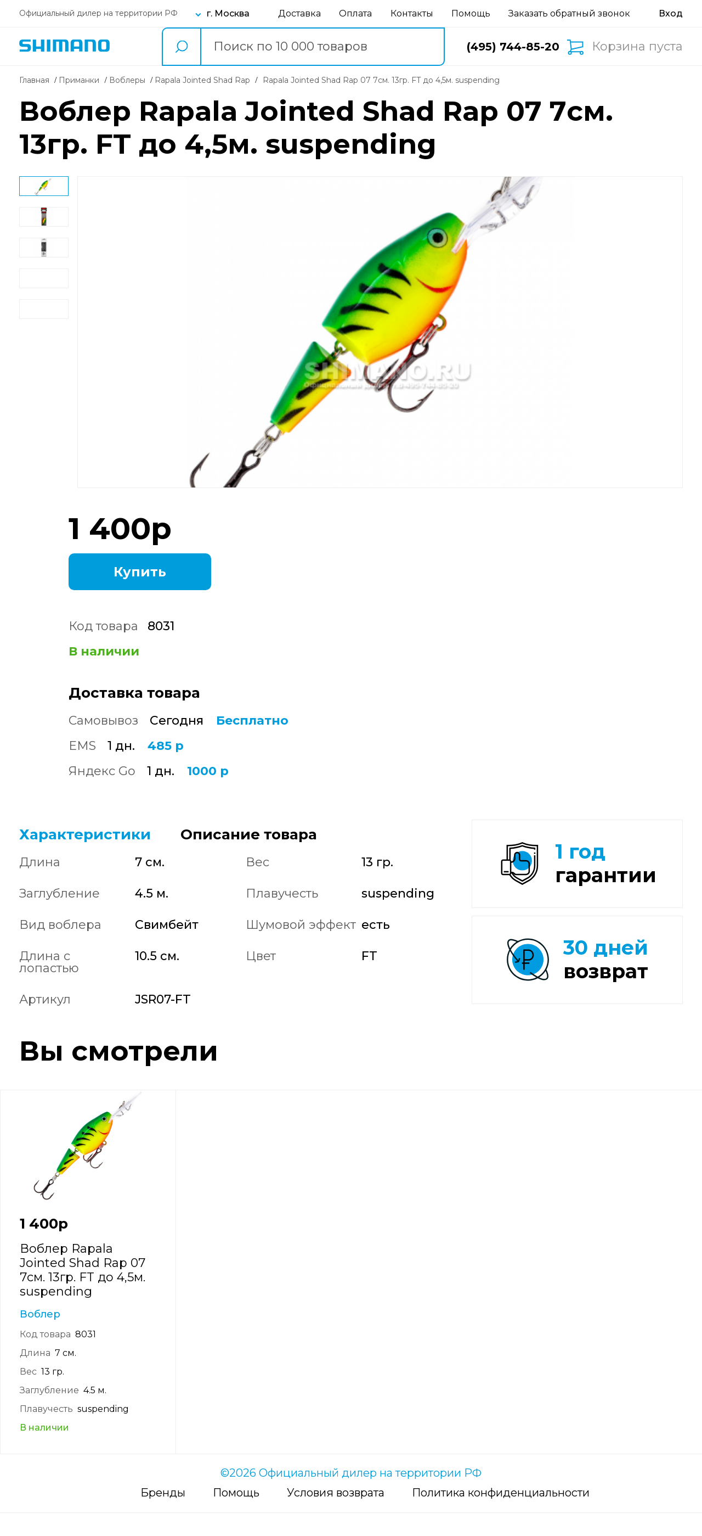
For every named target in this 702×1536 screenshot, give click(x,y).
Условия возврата (335, 1515)
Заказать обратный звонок (569, 13)
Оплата (355, 13)
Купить (140, 572)
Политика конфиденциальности (501, 1515)
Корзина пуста (637, 47)
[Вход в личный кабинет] (671, 13)
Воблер (40, 1337)
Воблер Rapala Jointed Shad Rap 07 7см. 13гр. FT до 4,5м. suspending (82, 1293)
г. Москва (228, 13)
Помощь (470, 13)
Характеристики (85, 834)
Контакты (411, 13)
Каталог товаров (133, 47)
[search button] (181, 46)
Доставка (299, 13)
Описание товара (248, 834)
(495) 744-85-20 (513, 46)
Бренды (162, 1515)
